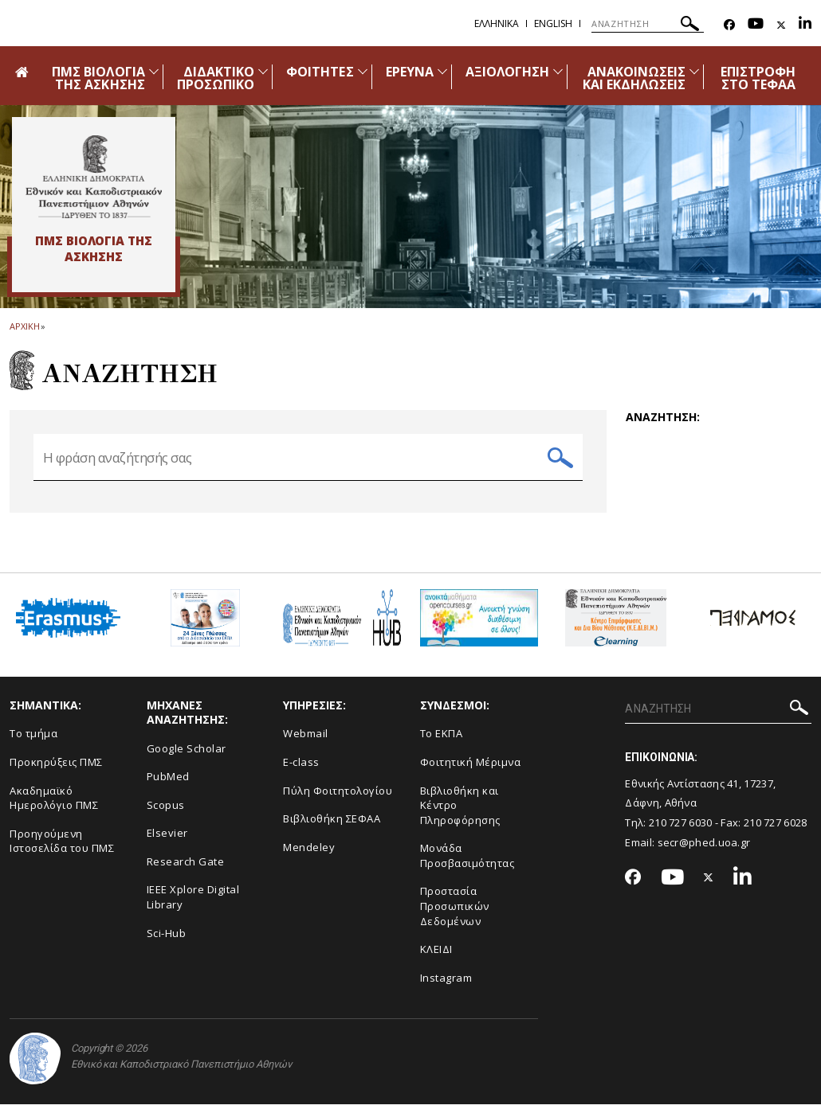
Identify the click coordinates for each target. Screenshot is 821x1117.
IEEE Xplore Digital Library (193, 910)
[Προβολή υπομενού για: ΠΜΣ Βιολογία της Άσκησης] (154, 71)
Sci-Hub (167, 946)
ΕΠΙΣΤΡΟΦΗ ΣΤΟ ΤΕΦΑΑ (758, 78)
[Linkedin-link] (805, 25)
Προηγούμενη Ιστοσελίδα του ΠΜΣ (62, 854)
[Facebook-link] (729, 25)
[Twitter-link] (781, 25)
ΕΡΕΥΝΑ (410, 71)
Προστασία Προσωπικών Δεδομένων (454, 918)
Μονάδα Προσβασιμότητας (467, 868)
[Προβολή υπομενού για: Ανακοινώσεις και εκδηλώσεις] (694, 71)
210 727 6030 (681, 835)
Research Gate (186, 874)
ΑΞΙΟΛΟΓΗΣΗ (507, 71)
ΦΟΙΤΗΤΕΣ (319, 71)
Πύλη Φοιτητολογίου (337, 803)
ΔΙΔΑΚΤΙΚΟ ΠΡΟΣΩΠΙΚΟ (215, 78)
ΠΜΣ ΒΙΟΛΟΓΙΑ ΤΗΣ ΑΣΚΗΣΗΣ (98, 78)
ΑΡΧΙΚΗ (24, 326)
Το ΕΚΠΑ (441, 747)
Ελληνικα (496, 23)
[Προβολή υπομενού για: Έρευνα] (442, 71)
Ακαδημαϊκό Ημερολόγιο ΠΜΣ (54, 811)
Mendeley (309, 860)
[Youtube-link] (756, 25)
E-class (301, 774)
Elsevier (167, 845)
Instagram (446, 990)
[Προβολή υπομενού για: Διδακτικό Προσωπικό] (263, 71)
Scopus (166, 817)
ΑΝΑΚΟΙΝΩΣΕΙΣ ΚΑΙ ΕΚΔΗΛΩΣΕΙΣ (634, 78)
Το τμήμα (33, 747)
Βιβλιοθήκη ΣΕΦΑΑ (331, 831)
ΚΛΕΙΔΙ (436, 962)
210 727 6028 (775, 835)
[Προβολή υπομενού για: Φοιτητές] (362, 71)
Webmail (305, 747)
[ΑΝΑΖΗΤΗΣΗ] (647, 24)
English (553, 23)
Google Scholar (186, 761)
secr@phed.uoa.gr (704, 855)
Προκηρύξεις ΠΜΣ (56, 774)
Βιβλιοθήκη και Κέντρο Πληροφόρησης (460, 818)
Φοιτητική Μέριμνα (470, 774)
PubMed (168, 789)
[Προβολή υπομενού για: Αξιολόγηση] (558, 71)
